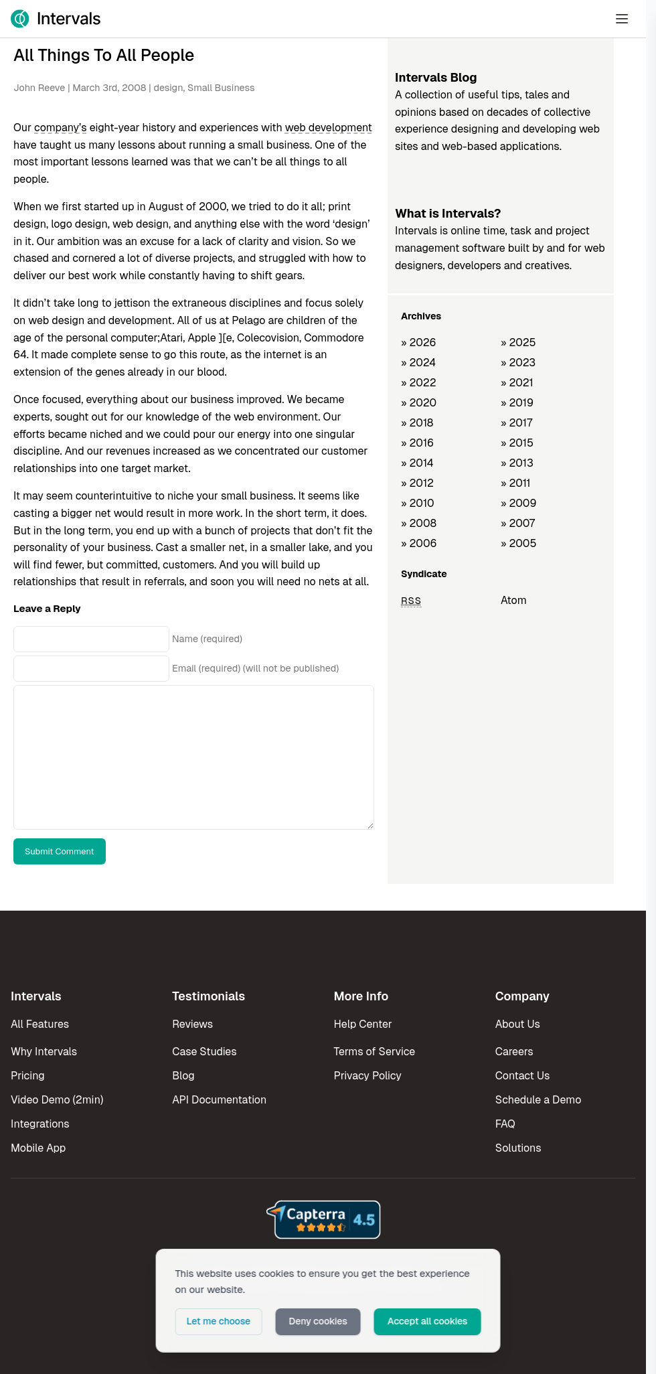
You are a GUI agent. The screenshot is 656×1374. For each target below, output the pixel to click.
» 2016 (417, 443)
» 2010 (417, 503)
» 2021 (517, 383)
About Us (517, 1024)
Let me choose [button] (219, 1321)
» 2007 (518, 523)
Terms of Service (375, 1052)
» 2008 (418, 523)
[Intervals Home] (55, 18)
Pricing (28, 1076)
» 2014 (417, 463)
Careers (514, 1052)
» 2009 (519, 503)
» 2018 (417, 423)
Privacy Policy (368, 1076)
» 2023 (518, 363)
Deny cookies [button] (318, 1321)
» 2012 (417, 483)
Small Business (220, 88)
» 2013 (517, 463)
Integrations (40, 1124)
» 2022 (418, 383)
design (168, 88)
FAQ (505, 1124)
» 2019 (517, 403)
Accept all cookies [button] (428, 1321)
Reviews (192, 1024)
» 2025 (518, 342)
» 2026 (418, 342)
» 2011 (516, 483)
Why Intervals (44, 1052)
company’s (60, 128)
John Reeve (39, 88)
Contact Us (522, 1076)
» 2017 (516, 423)
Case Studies (204, 1052)
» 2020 (418, 403)
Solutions (518, 1148)
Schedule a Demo (538, 1100)
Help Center (363, 1024)
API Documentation (219, 1100)
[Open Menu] (621, 18)
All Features (40, 1024)
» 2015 (517, 443)
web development (328, 128)
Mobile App (38, 1148)
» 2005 (519, 543)
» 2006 (419, 543)
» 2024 (418, 363)
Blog (183, 1076)
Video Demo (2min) (57, 1100)
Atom (514, 600)
